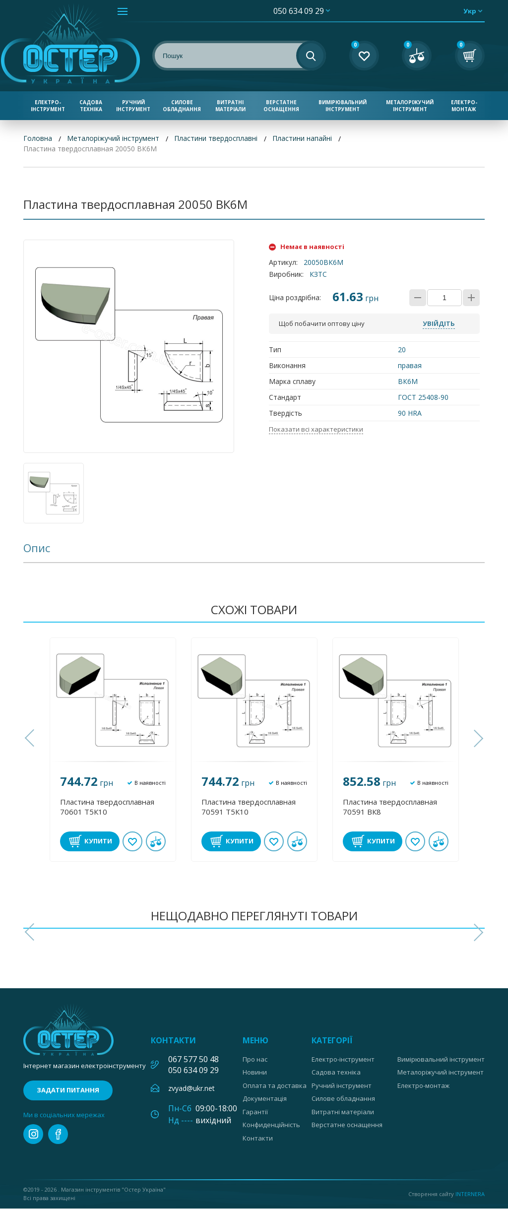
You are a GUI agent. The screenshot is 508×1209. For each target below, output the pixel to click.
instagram (33, 1135)
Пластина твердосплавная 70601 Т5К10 (107, 807)
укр (469, 10)
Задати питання (68, 1090)
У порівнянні (156, 841)
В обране (132, 841)
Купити (98, 840)
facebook (58, 1135)
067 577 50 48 (193, 1059)
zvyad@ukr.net (191, 1088)
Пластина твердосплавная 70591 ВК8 (390, 807)
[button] (30, 738)
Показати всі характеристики (316, 429)
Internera (470, 1194)
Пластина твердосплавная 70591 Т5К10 (248, 807)
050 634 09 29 (298, 10)
